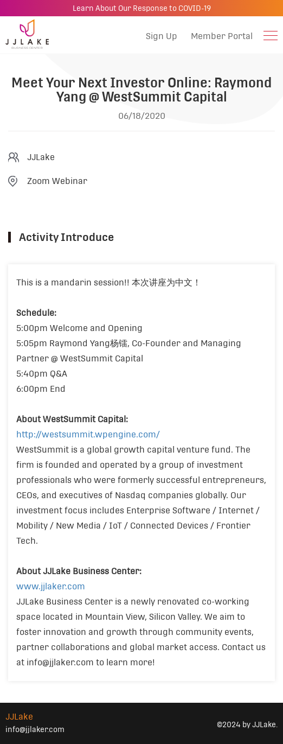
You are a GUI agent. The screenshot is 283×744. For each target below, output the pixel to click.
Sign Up (161, 36)
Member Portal (222, 36)
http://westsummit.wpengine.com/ (88, 434)
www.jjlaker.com (50, 586)
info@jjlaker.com (35, 729)
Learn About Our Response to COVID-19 (142, 8)
